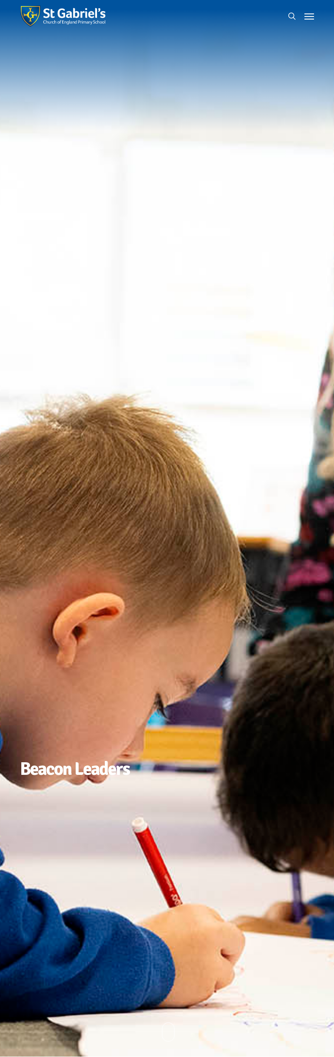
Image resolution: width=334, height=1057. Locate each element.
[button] (309, 16)
